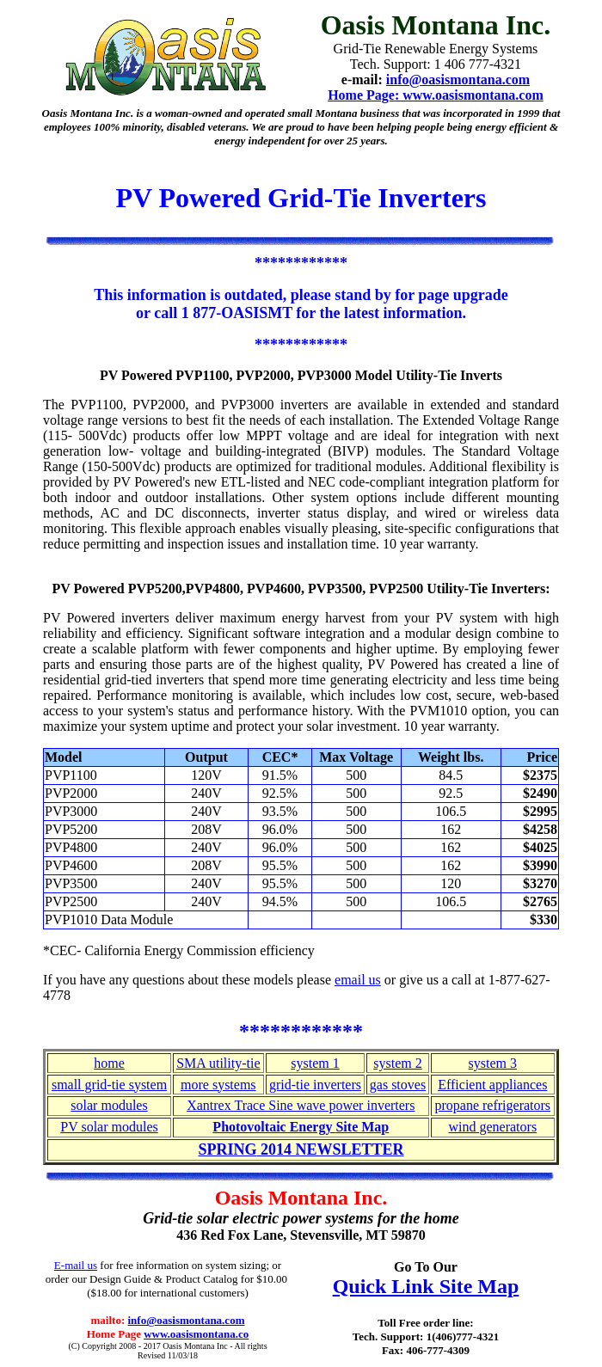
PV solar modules (108, 1126)
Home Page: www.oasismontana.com (436, 95)
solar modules (109, 1105)
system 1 (315, 1063)
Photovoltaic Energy (273, 1126)
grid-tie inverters (315, 1084)
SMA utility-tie (218, 1063)
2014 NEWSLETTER (332, 1149)
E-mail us (75, 1265)
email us (358, 979)
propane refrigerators (492, 1105)
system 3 (493, 1063)
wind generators (492, 1126)
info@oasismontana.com (186, 1320)
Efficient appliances (492, 1084)
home (109, 1063)
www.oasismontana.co (196, 1333)
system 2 (397, 1063)
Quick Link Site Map (426, 1286)
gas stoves (398, 1084)
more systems (218, 1084)
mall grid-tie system (112, 1084)
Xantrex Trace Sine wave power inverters (301, 1105)
